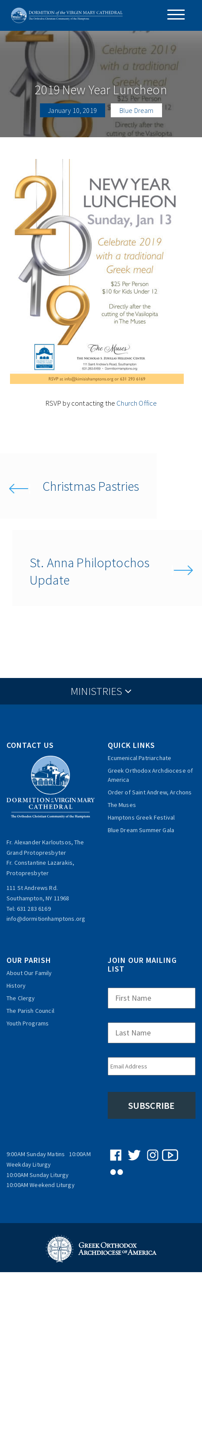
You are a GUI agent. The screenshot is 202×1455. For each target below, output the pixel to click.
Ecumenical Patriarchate (140, 758)
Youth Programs (28, 1023)
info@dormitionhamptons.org (46, 919)
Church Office (136, 403)
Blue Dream (136, 110)
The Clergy (21, 998)
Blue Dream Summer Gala (141, 830)
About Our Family (29, 973)
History (16, 985)
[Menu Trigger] (173, 14)
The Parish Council (30, 1011)
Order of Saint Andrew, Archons (150, 792)
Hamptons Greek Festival (141, 817)
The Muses (122, 805)
